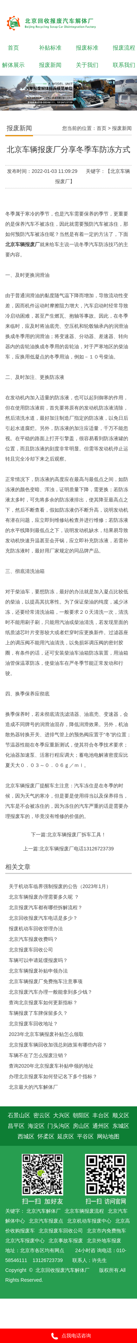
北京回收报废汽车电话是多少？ (43, 918)
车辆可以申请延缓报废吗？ (38, 960)
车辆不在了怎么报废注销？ (38, 1055)
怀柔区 (46, 1136)
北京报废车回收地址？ (33, 1023)
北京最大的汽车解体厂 (33, 1087)
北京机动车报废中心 (89, 1221)
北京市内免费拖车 (106, 1230)
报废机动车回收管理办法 (36, 928)
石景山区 (19, 1115)
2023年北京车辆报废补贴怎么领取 (46, 1034)
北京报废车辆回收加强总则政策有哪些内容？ (58, 1045)
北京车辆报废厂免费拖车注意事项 (46, 981)
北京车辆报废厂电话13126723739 (76, 848)
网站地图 (108, 1136)
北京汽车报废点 (46, 1221)
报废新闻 (122, 128)
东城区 (120, 1126)
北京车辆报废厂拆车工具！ (76, 834)
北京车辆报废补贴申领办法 (38, 971)
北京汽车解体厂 (43, 1211)
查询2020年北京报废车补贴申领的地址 (51, 1066)
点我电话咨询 (68, 1336)
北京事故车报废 (65, 1240)
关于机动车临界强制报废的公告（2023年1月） (60, 886)
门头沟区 (58, 1126)
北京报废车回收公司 (31, 949)
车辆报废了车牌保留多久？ (38, 1013)
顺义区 (120, 1115)
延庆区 (65, 1136)
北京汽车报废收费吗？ (33, 939)
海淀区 (36, 1126)
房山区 (81, 1126)
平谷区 (85, 1136)
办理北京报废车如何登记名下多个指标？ (53, 1076)
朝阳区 (81, 1115)
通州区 (100, 1126)
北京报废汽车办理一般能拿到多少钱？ (50, 992)
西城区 (26, 1136)
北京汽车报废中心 (25, 1240)
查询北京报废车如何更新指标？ (43, 1002)
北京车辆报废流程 (84, 1211)
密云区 (41, 1115)
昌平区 (16, 1126)
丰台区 (100, 1115)
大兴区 (61, 1115)
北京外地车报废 (104, 1240)
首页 (101, 128)
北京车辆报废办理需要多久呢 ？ (44, 897)
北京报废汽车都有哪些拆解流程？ (46, 907)
